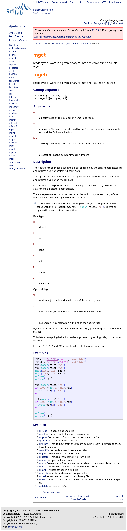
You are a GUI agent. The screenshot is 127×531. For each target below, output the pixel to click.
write (41, 390)
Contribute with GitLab (64, 2)
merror (12, 119)
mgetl (12, 132)
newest (12, 58)
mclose (12, 110)
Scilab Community (89, 2)
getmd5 (13, 54)
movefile (13, 142)
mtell (11, 158)
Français (98, 23)
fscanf (12, 84)
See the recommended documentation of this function (62, 36)
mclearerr (13, 106)
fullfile (52, 359)
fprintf (12, 77)
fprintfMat (14, 80)
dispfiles (13, 71)
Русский (118, 23)
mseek (12, 155)
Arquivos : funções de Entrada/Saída (18, 36)
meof (11, 116)
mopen (12, 139)
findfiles (13, 74)
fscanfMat (14, 87)
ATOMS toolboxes (112, 2)
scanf (11, 165)
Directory (13, 45)
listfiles (12, 97)
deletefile (13, 67)
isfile (11, 93)
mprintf (43, 463)
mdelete (13, 113)
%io (11, 90)
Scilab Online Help (43, 9)
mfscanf (13, 126)
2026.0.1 (96, 30)
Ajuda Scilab (18, 26)
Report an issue (51, 492)
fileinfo (12, 51)
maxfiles (13, 103)
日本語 (108, 23)
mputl (12, 149)
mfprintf (13, 123)
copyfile (12, 64)
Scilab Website (41, 2)
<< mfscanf (40, 497)
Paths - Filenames (17, 48)
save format (14, 162)
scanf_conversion (17, 168)
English (88, 23)
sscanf (12, 61)
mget (12, 129)
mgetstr (13, 136)
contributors (15, 526)
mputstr (13, 152)
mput (11, 145)
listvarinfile (14, 100)
